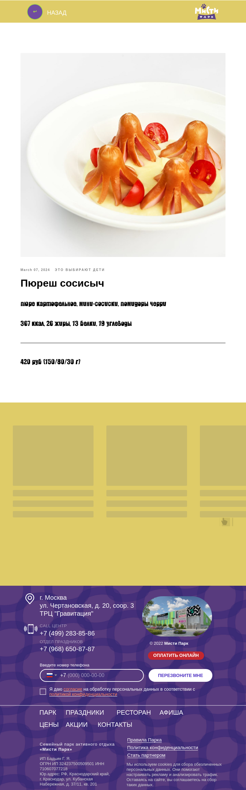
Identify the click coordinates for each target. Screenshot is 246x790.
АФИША (171, 712)
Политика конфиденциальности (162, 747)
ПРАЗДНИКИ (85, 712)
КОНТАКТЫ (115, 724)
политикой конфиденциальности (83, 694)
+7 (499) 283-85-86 (67, 633)
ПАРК (47, 712)
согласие (72, 689)
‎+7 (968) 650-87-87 (67, 648)
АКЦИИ (77, 724)
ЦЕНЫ (49, 724)
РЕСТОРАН (134, 712)
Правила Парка (144, 739)
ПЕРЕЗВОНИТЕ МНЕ (180, 675)
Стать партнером (146, 755)
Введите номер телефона (64, 665)
